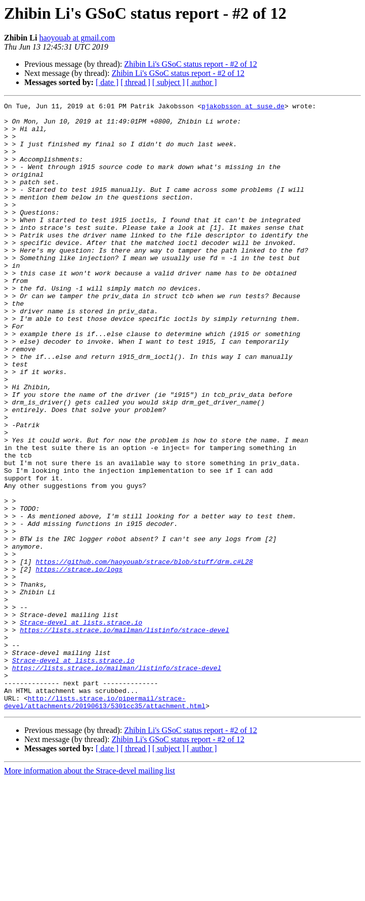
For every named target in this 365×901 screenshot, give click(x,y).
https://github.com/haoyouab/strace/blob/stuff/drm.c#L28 (144, 654)
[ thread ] (135, 82)
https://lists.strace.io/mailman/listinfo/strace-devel (124, 736)
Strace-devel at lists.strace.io (81, 726)
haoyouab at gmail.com (77, 37)
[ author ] (202, 82)
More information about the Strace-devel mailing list (89, 892)
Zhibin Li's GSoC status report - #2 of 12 (190, 64)
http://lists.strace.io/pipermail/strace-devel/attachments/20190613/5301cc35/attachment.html (105, 822)
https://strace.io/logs (79, 663)
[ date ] (107, 82)
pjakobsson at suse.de (243, 107)
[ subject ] (168, 82)
